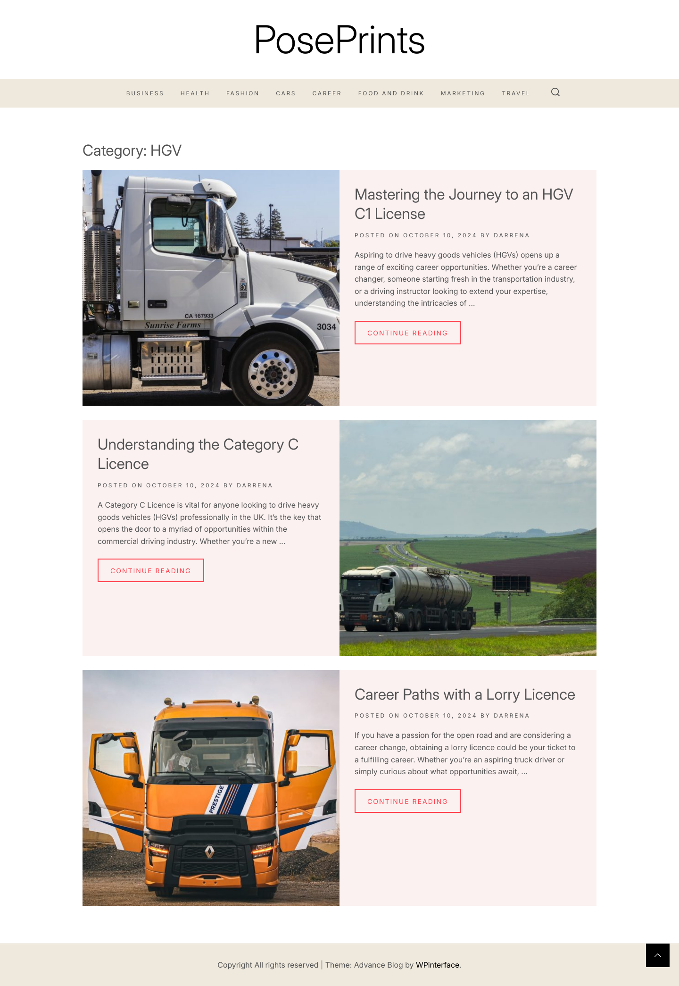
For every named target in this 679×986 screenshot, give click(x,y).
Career (327, 93)
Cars (286, 93)
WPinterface (437, 964)
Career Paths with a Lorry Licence (465, 694)
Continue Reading (407, 333)
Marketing (463, 93)
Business (145, 93)
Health (195, 93)
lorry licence (473, 747)
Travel (516, 93)
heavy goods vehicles (452, 254)
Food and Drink (391, 93)
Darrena (512, 235)
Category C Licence (140, 505)
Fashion (243, 93)
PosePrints (339, 39)
